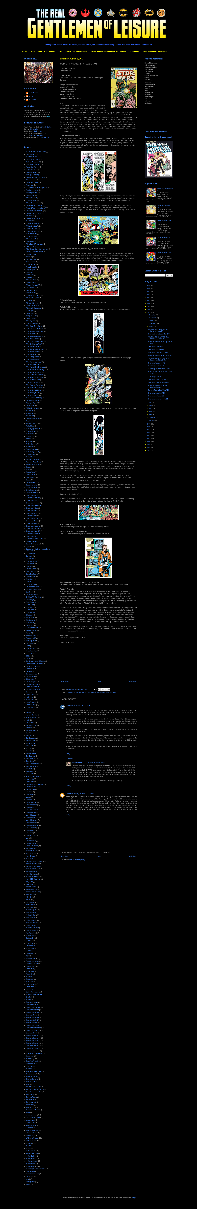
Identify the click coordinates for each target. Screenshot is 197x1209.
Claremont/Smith (31, 536)
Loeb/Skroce (30, 835)
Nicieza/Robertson (32, 923)
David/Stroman (31, 571)
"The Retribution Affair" (33, 372)
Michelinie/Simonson (33, 892)
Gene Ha (29, 671)
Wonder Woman (31, 1140)
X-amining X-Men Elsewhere (35, 1169)
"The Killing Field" (32, 354)
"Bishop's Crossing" (32, 175)
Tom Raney (30, 1105)
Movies (28, 900)
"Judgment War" (31, 259)
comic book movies (32, 1174)
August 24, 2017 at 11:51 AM (95, 762)
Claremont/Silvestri (32, 531)
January (151, 420)
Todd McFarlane (31, 1097)
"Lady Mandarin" (31, 267)
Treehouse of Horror (33, 1110)
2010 (149, 441)
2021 (149, 301)
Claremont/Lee (31, 516)
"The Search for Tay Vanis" (35, 377)
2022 (149, 298)
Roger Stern (30, 971)
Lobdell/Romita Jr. (32, 825)
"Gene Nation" (31, 239)
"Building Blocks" (31, 193)
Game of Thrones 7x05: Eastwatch (159, 355)
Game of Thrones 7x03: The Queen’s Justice (157, 386)
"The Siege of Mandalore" (34, 385)
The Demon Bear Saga (34, 1071)
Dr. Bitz (31, 96)
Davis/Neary (30, 579)
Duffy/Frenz (30, 605)
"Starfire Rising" (31, 318)
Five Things (30, 643)
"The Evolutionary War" (34, 344)
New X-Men (30, 907)
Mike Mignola (30, 894)
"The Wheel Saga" (32, 395)
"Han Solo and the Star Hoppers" (37, 249)
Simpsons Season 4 (33, 1046)
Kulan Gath (30, 779)
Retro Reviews (31, 959)
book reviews (30, 1171)
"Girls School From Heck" (34, 244)
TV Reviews (134, 52)
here (48, 117)
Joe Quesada (30, 756)
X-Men (28, 1148)
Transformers (30, 1107)
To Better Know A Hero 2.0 (35, 1089)
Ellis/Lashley (30, 618)
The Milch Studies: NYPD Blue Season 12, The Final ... (158, 338)
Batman (28, 467)
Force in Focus (104, 692)
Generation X (30, 676)
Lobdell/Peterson (31, 820)
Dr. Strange (30, 600)
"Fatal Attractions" (32, 226)
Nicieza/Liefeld (31, 917)
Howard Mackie (31, 717)
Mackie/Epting (31, 848)
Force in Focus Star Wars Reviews (73, 52)
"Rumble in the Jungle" (33, 308)
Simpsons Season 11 (33, 1038)
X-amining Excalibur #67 (156, 346)
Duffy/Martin (30, 610)
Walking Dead (30, 1123)
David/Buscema (31, 561)
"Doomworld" (30, 216)
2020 (149, 303)
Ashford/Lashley (31, 449)
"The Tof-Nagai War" (33, 393)
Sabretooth (30, 979)
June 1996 (29, 774)
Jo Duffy (29, 751)
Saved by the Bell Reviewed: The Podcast (108, 52)
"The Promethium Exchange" (35, 370)
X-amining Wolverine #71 (156, 363)
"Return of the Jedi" (32, 303)
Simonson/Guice (31, 1015)
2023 (149, 295)
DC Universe (30, 553)
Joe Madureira (31, 753)
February (152, 417)
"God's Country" (31, 246)
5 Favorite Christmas (33, 418)
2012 (149, 436)
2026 (149, 286)
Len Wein (29, 799)
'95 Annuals (30, 416)
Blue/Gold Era (31, 475)
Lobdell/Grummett (32, 810)
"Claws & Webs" (31, 198)
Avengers (29, 457)
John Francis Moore (32, 764)
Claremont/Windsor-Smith (34, 539)
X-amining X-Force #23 (156, 396)
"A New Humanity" (32, 157)
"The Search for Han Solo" (74, 692)
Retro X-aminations (32, 961)
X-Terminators (31, 1164)
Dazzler (28, 582)
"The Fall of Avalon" (32, 346)
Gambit (28, 659)
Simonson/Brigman (32, 1010)
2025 (149, 289)
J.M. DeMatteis (31, 730)
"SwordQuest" (31, 321)
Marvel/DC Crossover (33, 879)
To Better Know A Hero (33, 1087)
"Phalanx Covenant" (33, 295)
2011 (149, 439)
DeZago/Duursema (32, 589)
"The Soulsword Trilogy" (34, 390)
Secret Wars (30, 987)
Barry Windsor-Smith (33, 464)
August (151, 327)
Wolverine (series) (32, 1138)
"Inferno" (29, 257)
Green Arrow (30, 692)
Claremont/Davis (31, 511)
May (150, 408)
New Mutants (30, 902)
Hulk (27, 720)
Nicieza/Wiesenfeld (32, 930)
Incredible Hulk (31, 725)
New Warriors (30, 905)
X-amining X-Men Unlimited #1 (158, 382)
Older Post (132, 682)
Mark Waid (29, 858)
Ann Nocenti (30, 436)
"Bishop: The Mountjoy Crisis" (36, 177)
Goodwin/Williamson (33, 689)
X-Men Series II (31, 1158)
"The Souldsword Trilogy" (34, 387)
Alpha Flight (30, 426)
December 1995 (31, 594)
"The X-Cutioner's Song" (34, 398)
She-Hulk (29, 997)
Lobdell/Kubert (31, 812)
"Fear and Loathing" (32, 231)
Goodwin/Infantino (32, 684)
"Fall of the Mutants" (33, 223)
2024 (149, 292)
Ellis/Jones (29, 615)
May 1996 (29, 884)
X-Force (29, 1146)
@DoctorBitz (34, 129)
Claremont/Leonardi (32, 518)
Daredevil (29, 556)
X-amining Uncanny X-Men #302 (159, 369)
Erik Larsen (30, 623)
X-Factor (29, 1143)
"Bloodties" (29, 185)
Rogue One (30, 974)
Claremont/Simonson (33, 534)
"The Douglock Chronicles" (35, 336)
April (150, 411)
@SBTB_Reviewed (37, 135)
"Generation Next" (32, 241)
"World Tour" (30, 405)
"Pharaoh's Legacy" (32, 298)
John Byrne (30, 761)
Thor (27, 1084)
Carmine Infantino (32, 488)
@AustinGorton (46, 127)
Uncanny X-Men (31, 1115)
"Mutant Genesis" (32, 282)
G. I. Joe (29, 653)
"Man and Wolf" (31, 280)
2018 (149, 309)
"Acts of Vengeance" (33, 162)
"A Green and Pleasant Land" (36, 152)
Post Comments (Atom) (77, 860)
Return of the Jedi (32, 964)
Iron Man (29, 728)
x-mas (28, 1184)
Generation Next (31, 674)
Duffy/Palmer (30, 612)
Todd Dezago (30, 1094)
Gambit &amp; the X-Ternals (35, 661)
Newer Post (64, 682)
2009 (149, 444)
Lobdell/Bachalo (31, 805)
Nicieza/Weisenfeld (32, 928)
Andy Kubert (30, 434)
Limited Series (31, 802)
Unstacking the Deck (33, 1117)
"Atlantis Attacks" (31, 172)
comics (97, 692)
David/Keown (30, 564)
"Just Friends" (30, 262)
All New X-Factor (31, 423)
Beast (28, 470)
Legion (28, 797)
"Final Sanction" (31, 234)
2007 (149, 450)
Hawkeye (29, 710)
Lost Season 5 (31, 841)
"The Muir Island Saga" (34, 362)
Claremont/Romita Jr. (33, 526)
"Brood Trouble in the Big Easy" (36, 187)
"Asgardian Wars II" (32, 167)
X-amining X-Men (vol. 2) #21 (158, 399)
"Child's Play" (30, 195)
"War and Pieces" (32, 403)
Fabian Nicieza (31, 630)
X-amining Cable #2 (154, 376)
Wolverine (29, 1135)
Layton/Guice (30, 789)
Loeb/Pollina (30, 830)
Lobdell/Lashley (31, 815)
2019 (149, 306)
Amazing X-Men (31, 431)
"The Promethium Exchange (35, 367)
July (150, 403)
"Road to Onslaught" (33, 305)
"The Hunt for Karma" (33, 352)
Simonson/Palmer (32, 1023)
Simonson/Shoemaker (33, 1028)
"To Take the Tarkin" (32, 400)
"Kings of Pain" (31, 264)
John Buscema (31, 758)
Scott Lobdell (30, 984)
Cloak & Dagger (31, 541)
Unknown (69, 794)
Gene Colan (30, 669)
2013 (149, 433)
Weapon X (29, 1128)
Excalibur (29, 625)
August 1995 (30, 454)
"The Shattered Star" (33, 380)
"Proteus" (29, 300)
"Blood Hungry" (31, 180)
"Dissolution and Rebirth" (34, 210)
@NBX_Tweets (37, 131)
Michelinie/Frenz (31, 889)
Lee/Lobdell (30, 794)
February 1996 (31, 641)
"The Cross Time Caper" (34, 326)
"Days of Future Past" (33, 203)
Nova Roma (30, 935)
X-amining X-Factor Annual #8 (158, 379)
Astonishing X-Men (32, 452)
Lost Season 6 (31, 843)
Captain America (31, 485)
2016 (149, 424)
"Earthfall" (29, 221)
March (151, 414)
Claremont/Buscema (33, 498)
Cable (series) (31, 482)
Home (24, 52)
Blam (68, 705)
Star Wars (113, 692)
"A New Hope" (31, 154)
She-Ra (28, 1000)
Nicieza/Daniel (31, 912)
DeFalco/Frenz (31, 584)
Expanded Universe (32, 628)
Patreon (28, 941)
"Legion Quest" (31, 269)
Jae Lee (29, 735)
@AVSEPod (45, 137)
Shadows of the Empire (34, 994)
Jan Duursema (31, 738)
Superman (29, 1066)
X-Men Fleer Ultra (32, 1153)
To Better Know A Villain (34, 1092)
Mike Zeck (29, 897)
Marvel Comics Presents (34, 861)
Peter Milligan (30, 946)
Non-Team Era (31, 933)
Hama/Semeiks (31, 702)
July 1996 (29, 771)
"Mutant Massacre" (32, 285)
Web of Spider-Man (32, 1130)
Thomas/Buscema (32, 1079)
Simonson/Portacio (32, 1025)
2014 (149, 430)
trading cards (30, 1182)
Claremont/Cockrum (33, 503)
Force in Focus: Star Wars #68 (158, 390)
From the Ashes (31, 651)
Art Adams (29, 446)
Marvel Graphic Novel (33, 866)
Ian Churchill (30, 723)
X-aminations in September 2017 (159, 334)
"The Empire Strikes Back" (35, 341)
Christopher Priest (32, 493)
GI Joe (28, 656)
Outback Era (30, 938)
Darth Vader (30, 559)
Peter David (30, 943)
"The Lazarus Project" (33, 359)
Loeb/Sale (29, 833)
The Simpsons (31, 1074)
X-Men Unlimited (31, 1161)
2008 (149, 447)
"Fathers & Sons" (32, 228)
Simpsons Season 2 (33, 1041)
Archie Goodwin (31, 444)
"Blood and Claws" (32, 182)
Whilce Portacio (31, 1133)
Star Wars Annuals (32, 1061)
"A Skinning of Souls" (33, 159)
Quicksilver (30, 953)
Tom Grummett (31, 1102)
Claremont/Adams (32, 495)
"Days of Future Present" (34, 205)
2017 (149, 312)
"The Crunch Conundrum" (34, 328)
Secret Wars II (31, 989)
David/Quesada (31, 569)
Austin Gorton (77, 762)
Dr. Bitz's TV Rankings (33, 597)
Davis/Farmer (30, 576)
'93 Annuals (30, 411)
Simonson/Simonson (33, 1030)
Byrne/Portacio (31, 477)
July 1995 (29, 769)
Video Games (30, 1120)
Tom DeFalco (30, 1099)
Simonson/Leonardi (32, 1018)
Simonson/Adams (32, 1002)
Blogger (133, 1198)
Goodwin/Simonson (32, 687)
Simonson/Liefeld (32, 1020)
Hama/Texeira (30, 707)
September (152, 324)
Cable (28, 480)
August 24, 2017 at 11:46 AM (80, 705)
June (150, 405)
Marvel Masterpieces (33, 869)
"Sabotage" (30, 311)
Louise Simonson (32, 846)
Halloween (29, 697)
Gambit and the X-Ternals (34, 664)
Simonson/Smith (31, 1033)
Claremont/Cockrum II (33, 505)
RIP (27, 956)
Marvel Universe (31, 874)
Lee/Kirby (29, 792)
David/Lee (29, 566)
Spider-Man (30, 1056)
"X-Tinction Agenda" (32, 408)
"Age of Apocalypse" (33, 164)
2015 (149, 427)
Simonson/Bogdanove (33, 1007)
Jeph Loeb (29, 746)
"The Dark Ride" (31, 334)
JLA (27, 733)
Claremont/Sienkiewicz (33, 528)
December (152, 315)
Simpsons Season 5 (33, 1048)
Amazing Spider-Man (33, 429)
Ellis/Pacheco (30, 620)
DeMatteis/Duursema (33, 587)
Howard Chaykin (31, 715)
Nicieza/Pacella (31, 920)
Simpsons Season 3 (33, 1043)
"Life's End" (30, 275)
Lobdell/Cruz (30, 807)
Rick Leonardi (30, 966)
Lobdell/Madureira (32, 817)
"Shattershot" (30, 313)
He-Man (29, 712)
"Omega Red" (30, 290)
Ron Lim (29, 976)
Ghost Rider (30, 679)
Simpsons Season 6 (33, 1051)
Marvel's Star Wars (32, 876)
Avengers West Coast (33, 462)
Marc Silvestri (30, 856)
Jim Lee (28, 748)
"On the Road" (31, 293)
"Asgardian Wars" (32, 170)
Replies (70, 758)
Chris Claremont (31, 490)
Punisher (29, 951)
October (151, 321)
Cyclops (29, 546)
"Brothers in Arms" (32, 190)
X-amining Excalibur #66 (156, 393)
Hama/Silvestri (31, 705)
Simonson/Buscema (33, 1012)
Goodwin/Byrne (31, 682)
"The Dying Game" (32, 339)
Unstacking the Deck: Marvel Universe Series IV (157, 330)
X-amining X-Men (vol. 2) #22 (158, 352)
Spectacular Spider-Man (34, 1053)
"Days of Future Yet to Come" (36, 208)
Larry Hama (30, 782)
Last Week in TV (31, 787)
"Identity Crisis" (31, 254)
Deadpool (29, 592)
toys (27, 1179)
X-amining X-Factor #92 (156, 366)
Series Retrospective (33, 992)
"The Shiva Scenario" (33, 382)
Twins (28, 1112)
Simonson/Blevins (32, 1005)
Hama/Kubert (30, 700)
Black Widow (30, 472)
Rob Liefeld (30, 969)
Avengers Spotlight (32, 459)
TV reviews (30, 1069)
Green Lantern (31, 694)
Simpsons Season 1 (33, 1035)
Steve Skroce (30, 1064)
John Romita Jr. (31, 766)
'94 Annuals (30, 413)
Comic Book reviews (88, 692)
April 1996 (29, 441)
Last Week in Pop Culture (34, 784)
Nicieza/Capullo (31, 910)
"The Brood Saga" (32, 323)
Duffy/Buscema (31, 602)
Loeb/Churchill (31, 828)
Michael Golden (31, 887)
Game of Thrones (32, 666)
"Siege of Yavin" (31, 316)
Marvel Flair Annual (32, 864)
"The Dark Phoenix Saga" (34, 331)
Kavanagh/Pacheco (32, 776)
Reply (68, 754)
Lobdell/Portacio (31, 823)
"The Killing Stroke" (32, 357)
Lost (27, 838)
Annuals (29, 439)
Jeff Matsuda (30, 743)
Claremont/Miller (31, 523)
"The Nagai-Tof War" (33, 364)
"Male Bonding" (31, 277)
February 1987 (31, 638)
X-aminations (30, 1166)
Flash (28, 646)
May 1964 (29, 882)
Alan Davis (29, 421)
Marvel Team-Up (31, 871)
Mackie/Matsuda (31, 851)
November (152, 318)
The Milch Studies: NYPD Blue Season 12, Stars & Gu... (158, 359)
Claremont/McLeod (32, 521)
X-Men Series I (31, 1156)
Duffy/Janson (30, 607)
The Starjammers (32, 1076)
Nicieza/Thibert (31, 925)
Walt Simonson (31, 1125)
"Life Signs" (30, 272)
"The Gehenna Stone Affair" (35, 349)
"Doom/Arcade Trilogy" (33, 213)
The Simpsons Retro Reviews (155, 52)
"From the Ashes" (32, 236)
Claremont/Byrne (31, 500)
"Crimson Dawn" (31, 200)
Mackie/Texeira (31, 853)
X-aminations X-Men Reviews (43, 52)
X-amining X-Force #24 (156, 349)
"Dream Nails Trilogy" (33, 218)
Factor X (29, 633)
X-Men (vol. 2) (31, 1151)
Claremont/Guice (31, 513)
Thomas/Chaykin (31, 1082)
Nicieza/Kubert (31, 915)
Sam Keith (29, 982)
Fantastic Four (31, 635)
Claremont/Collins (32, 508)
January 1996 (30, 740)
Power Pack (30, 948)
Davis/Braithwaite (32, 574)
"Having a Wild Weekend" (34, 252)
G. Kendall (32, 99)
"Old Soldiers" (30, 287)
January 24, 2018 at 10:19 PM (84, 794)
